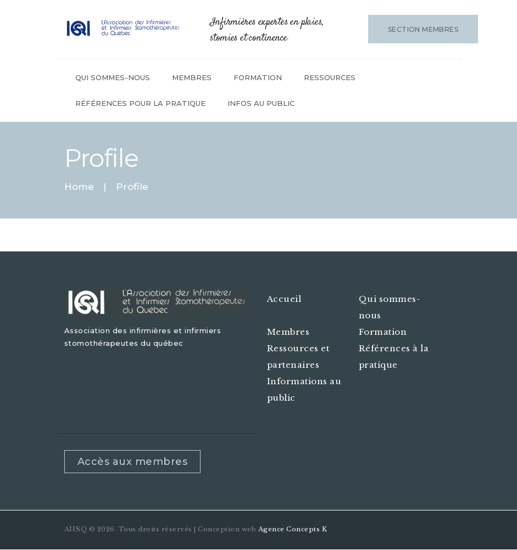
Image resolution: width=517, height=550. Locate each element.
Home (79, 187)
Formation (383, 332)
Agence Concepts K (292, 529)
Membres (288, 332)
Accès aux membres (132, 462)
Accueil (284, 299)
